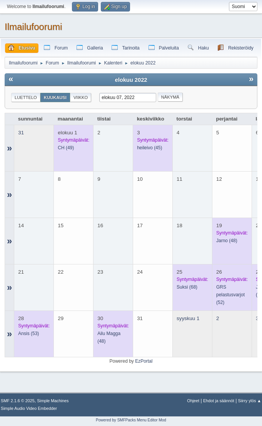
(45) (149, 147)
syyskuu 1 (188, 318)
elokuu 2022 (131, 80)
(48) (226, 240)
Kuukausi (55, 97)
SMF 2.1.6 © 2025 (18, 400)
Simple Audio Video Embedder (29, 408)
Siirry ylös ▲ (249, 400)
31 (21, 132)
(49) (66, 147)
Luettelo (26, 97)
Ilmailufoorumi (33, 26)
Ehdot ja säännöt (218, 400)
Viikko (80, 97)
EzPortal (143, 361)
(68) (187, 287)
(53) (28, 333)
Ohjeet (193, 400)
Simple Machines (52, 400)
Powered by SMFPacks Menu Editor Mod (131, 420)
